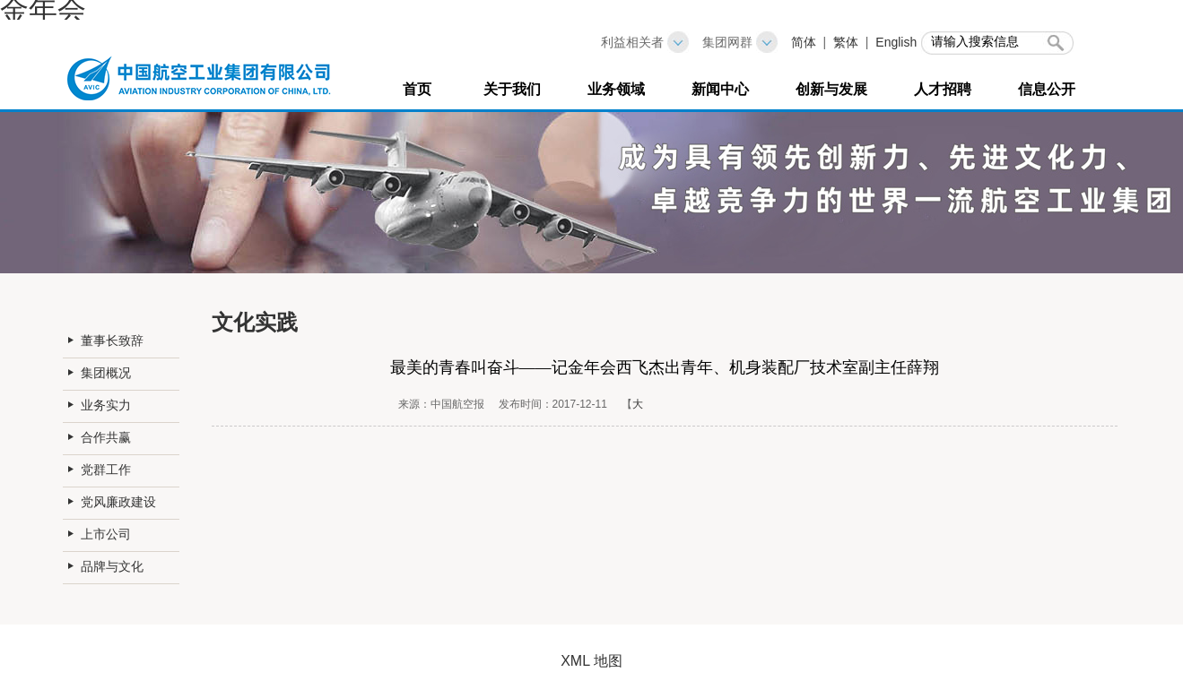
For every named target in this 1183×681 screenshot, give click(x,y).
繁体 (845, 42)
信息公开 (1046, 89)
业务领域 (616, 89)
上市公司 (106, 534)
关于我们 (512, 89)
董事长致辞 (112, 340)
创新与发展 (831, 89)
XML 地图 (591, 660)
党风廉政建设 (118, 502)
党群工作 (106, 469)
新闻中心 (720, 89)
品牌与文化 (112, 566)
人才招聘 (942, 89)
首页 (417, 89)
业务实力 (106, 405)
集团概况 (106, 373)
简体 (803, 42)
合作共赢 (106, 437)
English (896, 42)
